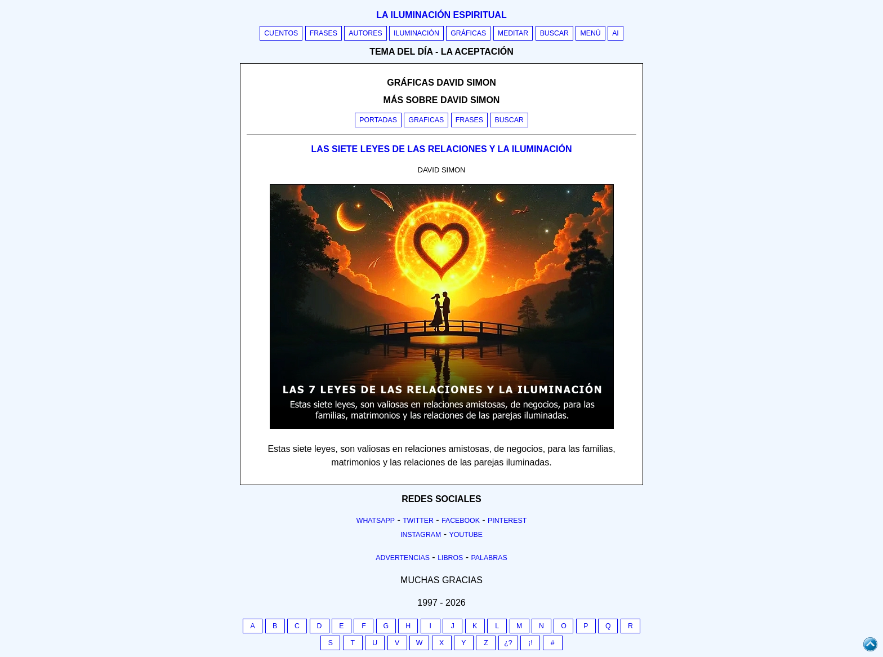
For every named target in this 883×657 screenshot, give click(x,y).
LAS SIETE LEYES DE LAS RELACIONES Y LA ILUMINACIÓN (441, 149)
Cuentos (281, 33)
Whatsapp (375, 521)
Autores (365, 33)
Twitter (418, 521)
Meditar (513, 33)
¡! (530, 643)
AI (615, 33)
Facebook (461, 521)
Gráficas (468, 33)
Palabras (489, 558)
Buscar (554, 33)
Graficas (426, 120)
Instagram (420, 535)
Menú (590, 33)
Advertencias (403, 558)
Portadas (378, 120)
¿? (508, 643)
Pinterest (507, 521)
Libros (450, 558)
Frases (323, 33)
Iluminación (416, 33)
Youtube (466, 535)
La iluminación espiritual (441, 15)
